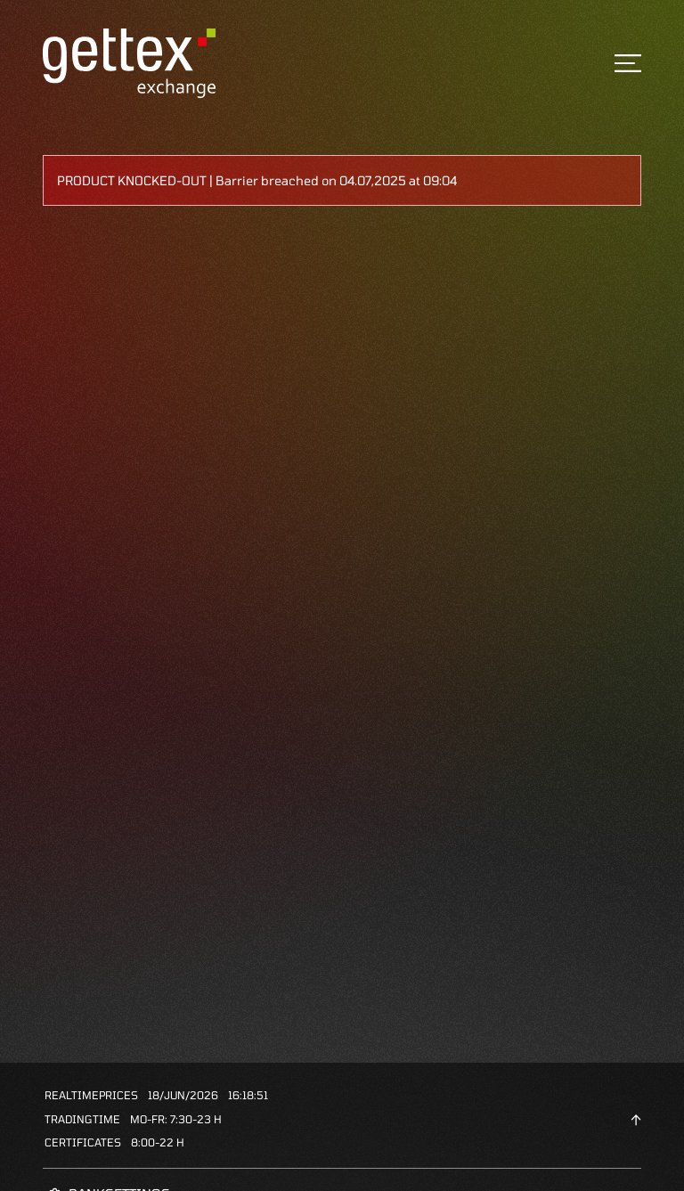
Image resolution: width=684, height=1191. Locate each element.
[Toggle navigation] (628, 63)
